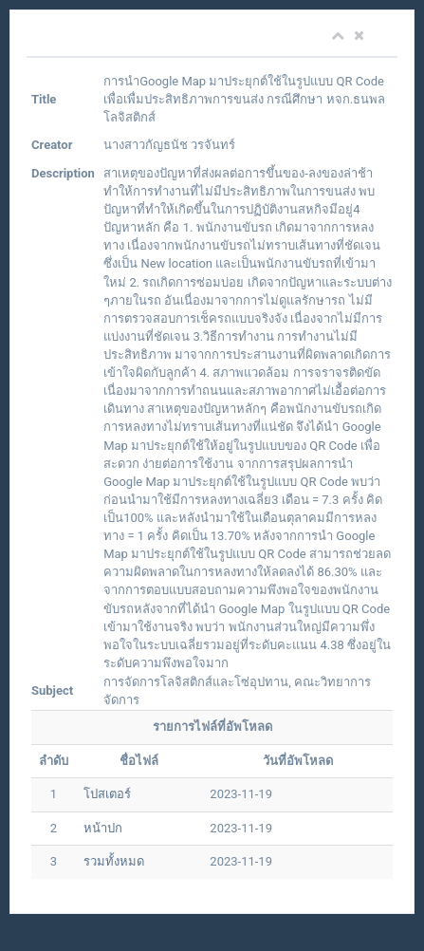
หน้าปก (102, 828)
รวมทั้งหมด (113, 861)
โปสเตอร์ (107, 794)
